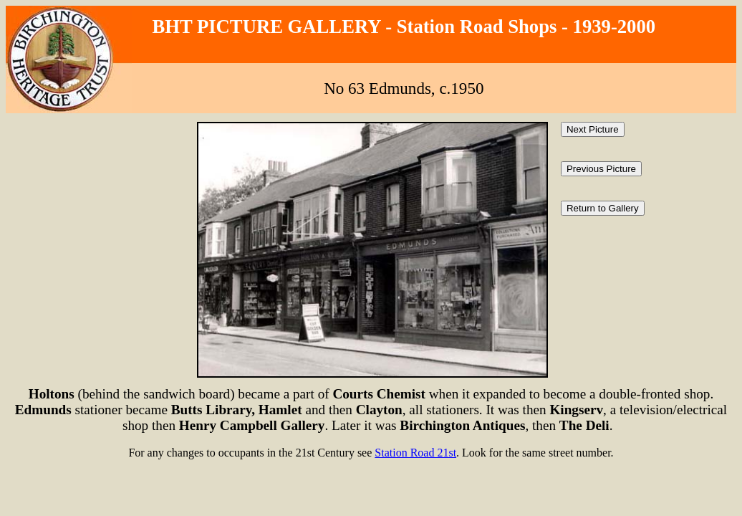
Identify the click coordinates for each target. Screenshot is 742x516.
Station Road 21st (415, 452)
